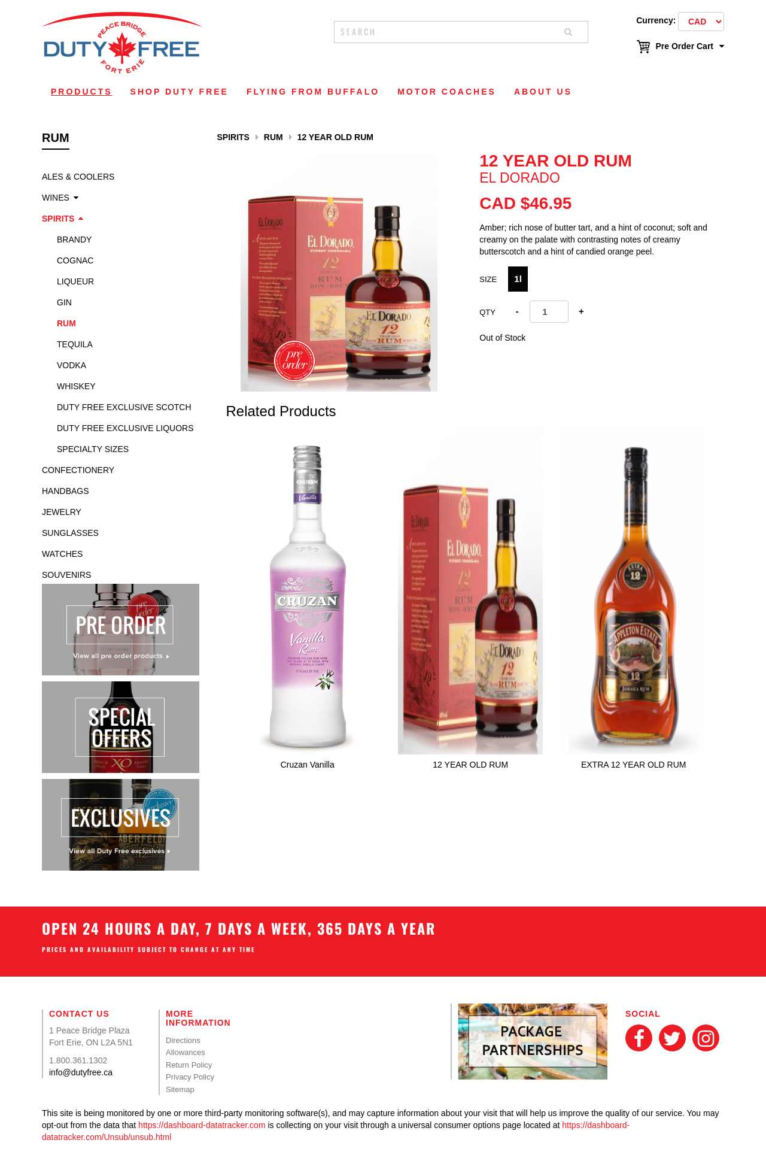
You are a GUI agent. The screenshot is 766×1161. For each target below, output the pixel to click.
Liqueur (75, 281)
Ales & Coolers (78, 176)
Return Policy (189, 1064)
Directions (183, 1040)
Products (82, 91)
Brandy (74, 239)
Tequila (75, 344)
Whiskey (76, 386)
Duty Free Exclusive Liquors (125, 428)
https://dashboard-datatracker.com (201, 1125)
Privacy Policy (190, 1076)
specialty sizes (93, 449)
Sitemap (180, 1089)
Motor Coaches (446, 91)
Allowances (185, 1052)
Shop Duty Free (179, 91)
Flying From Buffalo (313, 91)
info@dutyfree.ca (81, 1072)
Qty (487, 312)
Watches (62, 554)
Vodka (71, 365)
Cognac (75, 260)
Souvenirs (66, 575)
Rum (66, 323)
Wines (55, 197)
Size (488, 279)
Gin (64, 302)
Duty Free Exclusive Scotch (124, 407)
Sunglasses (70, 533)
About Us (543, 91)
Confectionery (78, 470)
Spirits (58, 218)
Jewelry (61, 512)
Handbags (65, 491)
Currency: (656, 20)
